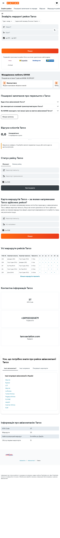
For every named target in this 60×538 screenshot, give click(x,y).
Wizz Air (7, 380)
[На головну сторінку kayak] (13, 3)
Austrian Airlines (10, 405)
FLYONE (7, 399)
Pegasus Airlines (10, 396)
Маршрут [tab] (6, 164)
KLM (6, 408)
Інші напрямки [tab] (25, 368)
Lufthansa (8, 391)
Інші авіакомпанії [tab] (10, 368)
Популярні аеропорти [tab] (40, 368)
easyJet (7, 402)
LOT (6, 385)
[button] (3, 3)
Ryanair (7, 383)
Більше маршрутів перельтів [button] (30, 276)
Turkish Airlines (9, 394)
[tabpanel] (30, 179)
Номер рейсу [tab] (17, 164)
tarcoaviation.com (30, 336)
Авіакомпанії (31, 460)
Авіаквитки (23, 460)
